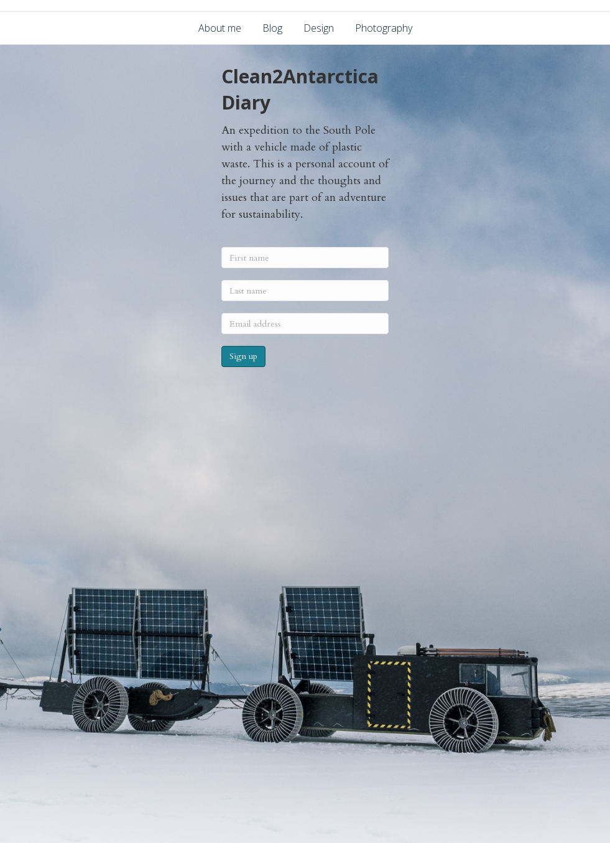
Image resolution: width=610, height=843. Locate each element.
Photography (383, 28)
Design (318, 28)
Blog (272, 28)
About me (219, 28)
